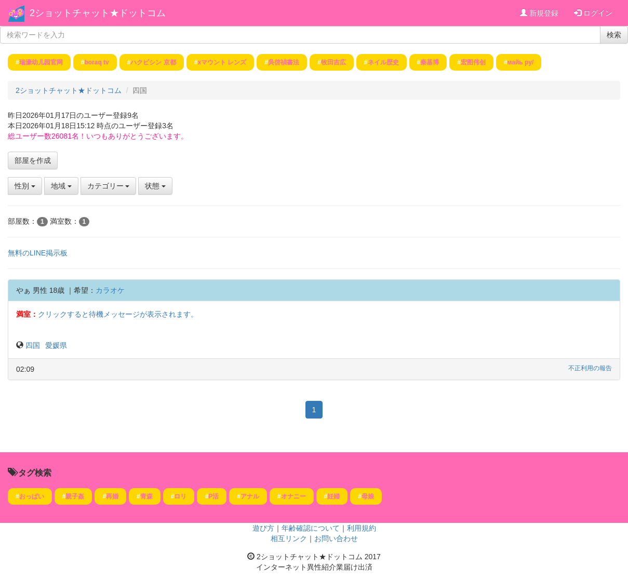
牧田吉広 (333, 62)
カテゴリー (108, 186)
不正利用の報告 (590, 368)
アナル (249, 496)
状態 (155, 186)
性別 (25, 186)
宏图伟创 (473, 62)
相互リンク (289, 538)
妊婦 (333, 496)
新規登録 (539, 13)
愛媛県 (56, 345)
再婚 (112, 496)
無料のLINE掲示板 (38, 253)
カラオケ (110, 290)
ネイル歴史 (383, 62)
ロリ (180, 496)
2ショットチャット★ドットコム (98, 13)
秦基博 (429, 62)
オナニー (293, 496)
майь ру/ (520, 62)
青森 (146, 496)
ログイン (593, 13)
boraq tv (96, 62)
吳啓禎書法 (283, 62)
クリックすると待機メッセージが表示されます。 (118, 314)
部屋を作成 (33, 160)
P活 (213, 496)
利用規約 (361, 528)
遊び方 (263, 528)
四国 (32, 345)
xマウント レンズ (221, 62)
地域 (61, 186)
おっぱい (31, 496)
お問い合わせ (336, 538)
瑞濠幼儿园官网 (41, 62)
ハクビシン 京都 (153, 62)
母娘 (368, 496)
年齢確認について (311, 528)
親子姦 (74, 496)
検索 (614, 35)
